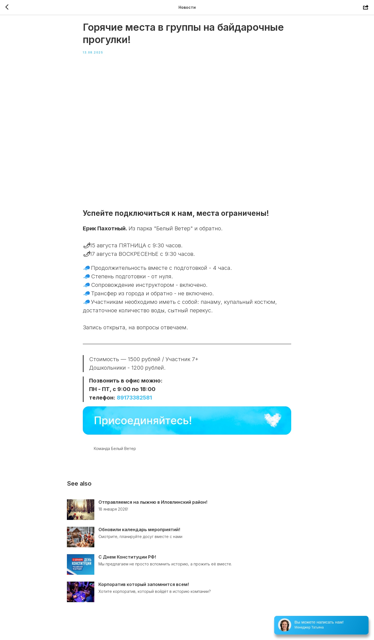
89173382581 (134, 402)
